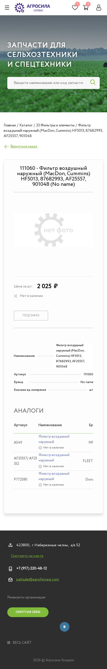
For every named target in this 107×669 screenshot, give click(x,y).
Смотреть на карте (27, 556)
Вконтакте (64, 627)
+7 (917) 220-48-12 (31, 568)
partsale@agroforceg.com (37, 579)
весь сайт (19, 642)
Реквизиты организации (26, 597)
